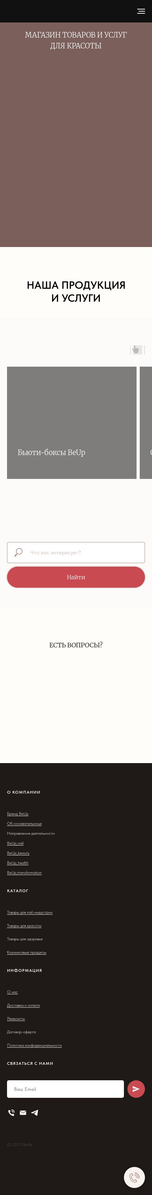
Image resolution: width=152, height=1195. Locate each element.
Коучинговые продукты (26, 952)
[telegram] (34, 1112)
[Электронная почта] (23, 1112)
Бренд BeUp (17, 813)
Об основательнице (24, 823)
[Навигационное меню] (141, 11)
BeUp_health (17, 862)
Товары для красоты (24, 925)
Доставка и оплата (23, 1005)
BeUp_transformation (24, 872)
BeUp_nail (15, 843)
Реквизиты (16, 1018)
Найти (76, 577)
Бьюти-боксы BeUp (51, 452)
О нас (12, 991)
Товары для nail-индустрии (30, 912)
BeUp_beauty (18, 852)
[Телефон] (11, 1112)
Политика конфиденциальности (34, 1045)
